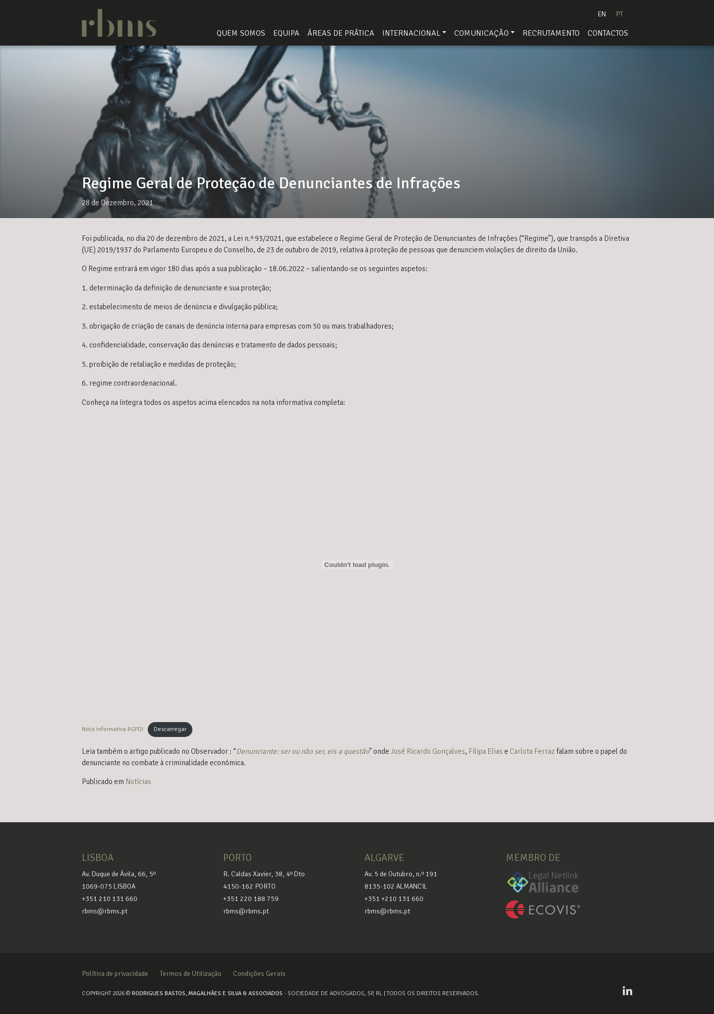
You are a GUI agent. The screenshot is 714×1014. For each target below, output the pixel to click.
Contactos (608, 33)
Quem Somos (241, 33)
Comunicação (481, 33)
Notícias (138, 781)
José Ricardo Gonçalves (428, 751)
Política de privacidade (115, 973)
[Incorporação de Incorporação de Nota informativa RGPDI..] (357, 564)
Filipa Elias (486, 751)
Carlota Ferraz (532, 751)
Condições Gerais (259, 973)
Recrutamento (551, 33)
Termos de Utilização (191, 973)
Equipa (286, 33)
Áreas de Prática (340, 33)
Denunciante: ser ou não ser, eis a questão (302, 751)
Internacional (411, 33)
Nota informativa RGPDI (112, 729)
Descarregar (170, 729)
